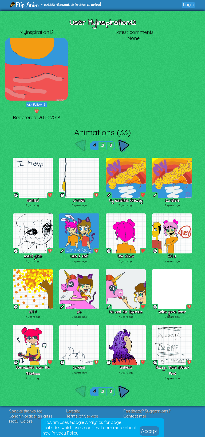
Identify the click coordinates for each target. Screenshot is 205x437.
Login (188, 4)
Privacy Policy (65, 433)
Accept (149, 431)
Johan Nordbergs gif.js (30, 416)
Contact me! (134, 416)
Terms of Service (82, 416)
